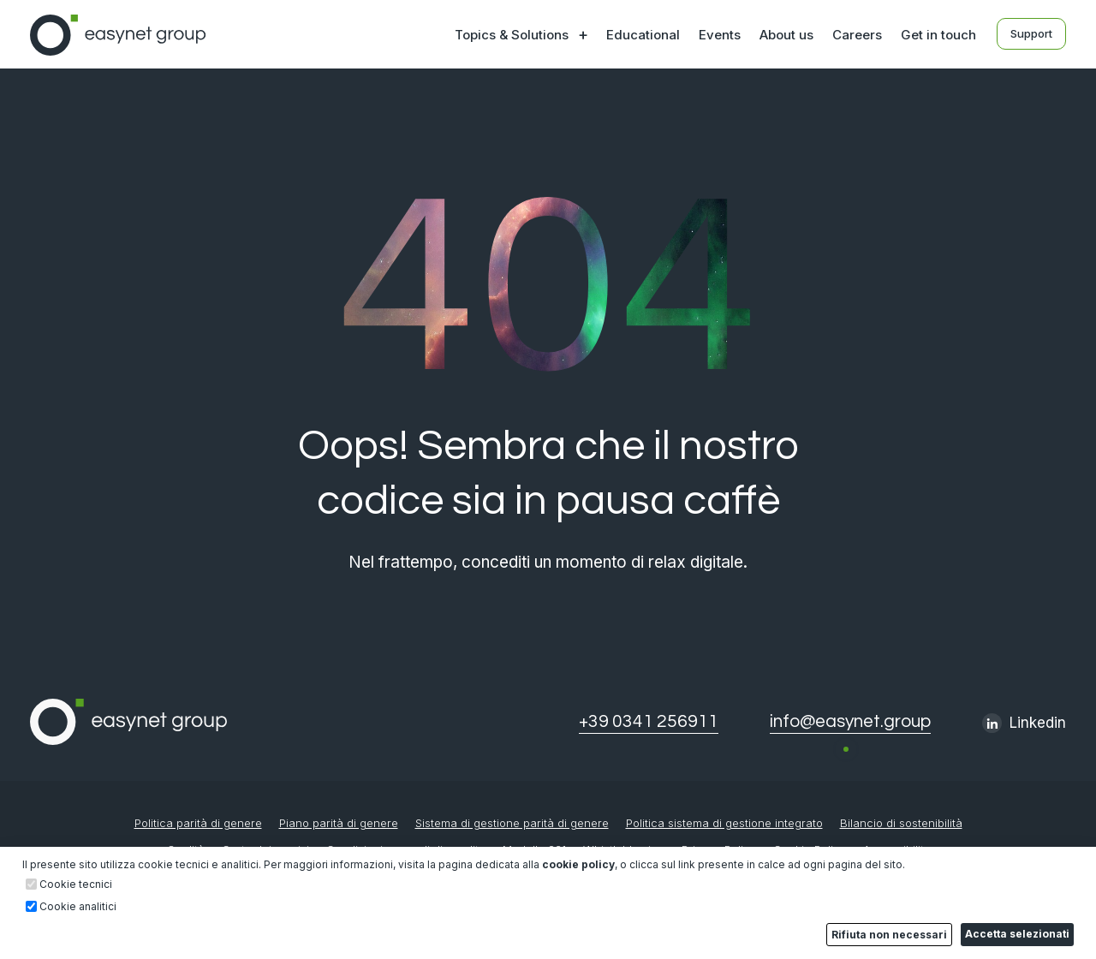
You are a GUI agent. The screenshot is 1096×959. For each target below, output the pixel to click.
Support (1031, 33)
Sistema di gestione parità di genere (512, 823)
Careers (857, 34)
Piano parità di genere (338, 823)
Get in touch (938, 34)
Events (720, 34)
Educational (643, 34)
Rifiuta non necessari (889, 934)
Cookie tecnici (75, 884)
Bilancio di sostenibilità (901, 823)
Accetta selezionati (1017, 933)
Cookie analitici (77, 907)
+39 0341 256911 (648, 721)
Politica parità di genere (198, 823)
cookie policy (578, 864)
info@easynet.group (850, 721)
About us (786, 34)
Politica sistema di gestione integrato (724, 823)
